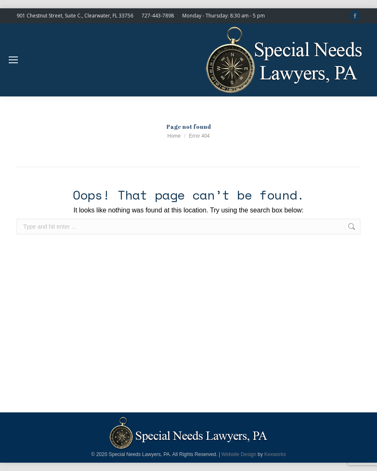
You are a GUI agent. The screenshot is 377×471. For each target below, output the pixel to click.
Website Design (238, 454)
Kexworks (275, 454)
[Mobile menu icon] (13, 60)
